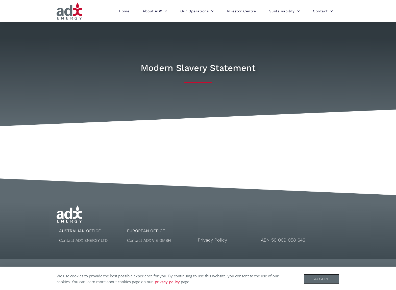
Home (124, 11)
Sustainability (284, 11)
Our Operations (197, 11)
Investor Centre (241, 11)
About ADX (155, 11)
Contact (323, 11)
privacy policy (167, 284)
